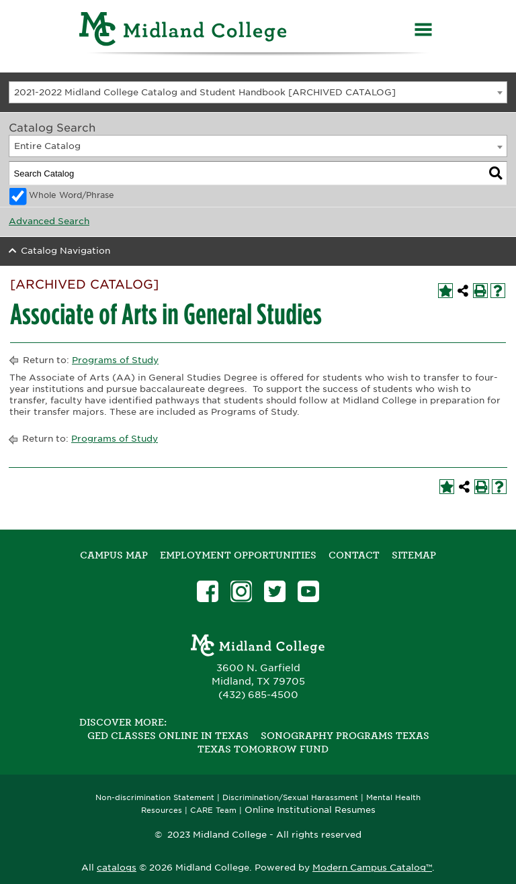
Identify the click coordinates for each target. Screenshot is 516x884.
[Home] (183, 31)
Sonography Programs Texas (345, 735)
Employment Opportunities (238, 555)
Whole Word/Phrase (71, 195)
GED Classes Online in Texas (168, 735)
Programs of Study (115, 360)
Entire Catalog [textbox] (47, 146)
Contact (354, 555)
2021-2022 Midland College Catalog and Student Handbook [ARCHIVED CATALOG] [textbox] (205, 92)
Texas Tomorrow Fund (263, 749)
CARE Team (213, 810)
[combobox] (258, 92)
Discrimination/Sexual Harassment (290, 797)
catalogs (116, 868)
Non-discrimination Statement (154, 797)
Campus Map (114, 555)
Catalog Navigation (65, 251)
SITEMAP (414, 555)
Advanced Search (49, 221)
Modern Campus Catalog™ (372, 868)
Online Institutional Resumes (310, 809)
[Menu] (423, 31)
